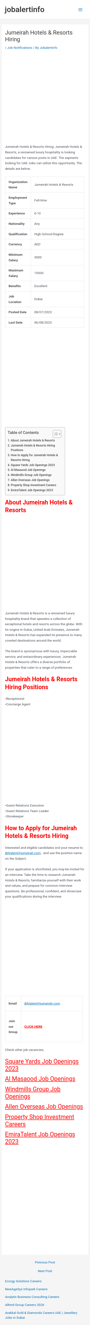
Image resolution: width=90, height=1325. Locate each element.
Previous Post (45, 1262)
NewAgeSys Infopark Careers (26, 1289)
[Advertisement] (45, 98)
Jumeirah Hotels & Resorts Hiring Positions (33, 448)
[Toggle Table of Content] (54, 434)
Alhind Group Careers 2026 (24, 1305)
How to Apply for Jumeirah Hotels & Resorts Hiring (34, 457)
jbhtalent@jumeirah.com (23, 853)
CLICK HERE (33, 1026)
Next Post (45, 1271)
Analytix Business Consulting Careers (32, 1297)
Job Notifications (19, 48)
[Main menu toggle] (80, 9)
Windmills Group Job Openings (31, 475)
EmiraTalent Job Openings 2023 (32, 490)
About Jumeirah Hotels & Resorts (33, 440)
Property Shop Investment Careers (33, 485)
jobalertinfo (24, 9)
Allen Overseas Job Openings (30, 480)
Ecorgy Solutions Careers (23, 1281)
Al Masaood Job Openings (28, 470)
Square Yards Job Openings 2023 (33, 465)
